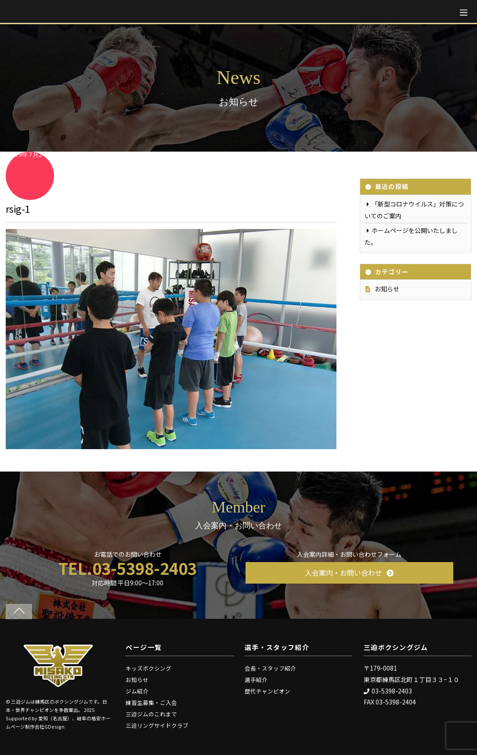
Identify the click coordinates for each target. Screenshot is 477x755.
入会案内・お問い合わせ (349, 572)
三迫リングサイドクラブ (157, 725)
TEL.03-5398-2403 (127, 568)
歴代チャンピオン (267, 691)
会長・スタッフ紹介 (270, 668)
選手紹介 (256, 679)
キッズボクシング (148, 668)
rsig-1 (18, 208)
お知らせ (387, 288)
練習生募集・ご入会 (151, 702)
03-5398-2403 (388, 690)
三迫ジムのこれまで (151, 714)
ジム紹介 (137, 691)
